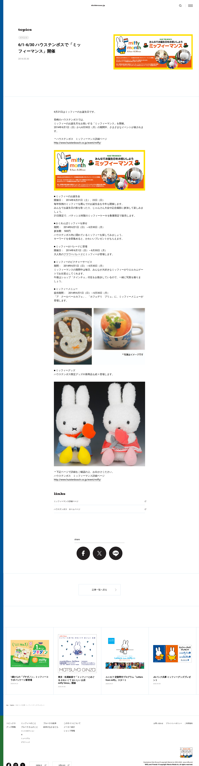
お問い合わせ (158, 715)
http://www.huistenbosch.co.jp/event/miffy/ (77, 142)
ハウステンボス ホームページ (67, 509)
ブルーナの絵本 (49, 715)
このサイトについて (72, 715)
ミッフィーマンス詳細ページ (66, 501)
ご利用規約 (189, 715)
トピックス (11, 715)
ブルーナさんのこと (29, 718)
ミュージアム (25, 730)
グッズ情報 (11, 718)
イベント (23, 37)
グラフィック (25, 733)
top (7, 696)
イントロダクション (27, 722)
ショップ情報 (69, 722)
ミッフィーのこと (28, 715)
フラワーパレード (73, 254)
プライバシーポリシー (174, 715)
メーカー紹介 (69, 718)
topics (12, 696)
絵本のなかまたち (50, 718)
